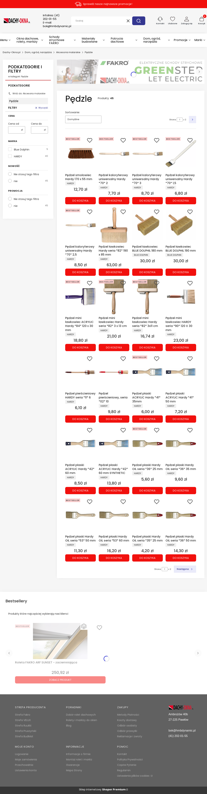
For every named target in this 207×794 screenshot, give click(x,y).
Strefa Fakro (22, 715)
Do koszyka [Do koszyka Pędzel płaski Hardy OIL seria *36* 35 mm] (181, 490)
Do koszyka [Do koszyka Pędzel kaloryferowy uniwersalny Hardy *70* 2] (114, 200)
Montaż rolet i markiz (79, 759)
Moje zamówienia (26, 759)
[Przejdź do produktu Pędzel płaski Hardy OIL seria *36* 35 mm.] (181, 444)
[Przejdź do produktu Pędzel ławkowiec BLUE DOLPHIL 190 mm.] (181, 225)
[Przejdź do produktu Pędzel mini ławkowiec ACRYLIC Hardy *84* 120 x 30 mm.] (80, 297)
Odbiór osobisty (127, 725)
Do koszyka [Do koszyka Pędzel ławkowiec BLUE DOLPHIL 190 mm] (181, 272)
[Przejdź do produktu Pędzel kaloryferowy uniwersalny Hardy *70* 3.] (147, 154)
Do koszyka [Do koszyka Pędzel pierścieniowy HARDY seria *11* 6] (80, 419)
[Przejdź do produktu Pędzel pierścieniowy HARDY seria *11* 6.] (80, 372)
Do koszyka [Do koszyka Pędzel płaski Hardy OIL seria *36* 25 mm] (147, 490)
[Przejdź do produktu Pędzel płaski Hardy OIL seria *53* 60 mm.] (114, 515)
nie (16, 181)
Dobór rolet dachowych (81, 715)
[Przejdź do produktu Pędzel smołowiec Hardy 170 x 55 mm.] (80, 154)
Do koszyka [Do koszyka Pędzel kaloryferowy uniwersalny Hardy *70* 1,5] (181, 200)
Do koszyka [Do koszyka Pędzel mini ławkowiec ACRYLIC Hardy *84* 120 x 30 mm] (80, 347)
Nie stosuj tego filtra (26, 174)
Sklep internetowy (102, 789)
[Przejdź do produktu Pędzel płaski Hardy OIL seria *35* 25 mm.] (147, 515)
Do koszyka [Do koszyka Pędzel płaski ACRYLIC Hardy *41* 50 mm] (181, 419)
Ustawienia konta (26, 770)
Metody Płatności (128, 715)
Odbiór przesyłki (127, 731)
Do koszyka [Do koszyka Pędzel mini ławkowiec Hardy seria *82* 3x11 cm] (147, 347)
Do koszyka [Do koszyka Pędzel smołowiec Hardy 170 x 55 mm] (80, 200)
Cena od (13, 124)
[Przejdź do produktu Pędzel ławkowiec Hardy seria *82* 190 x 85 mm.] (114, 225)
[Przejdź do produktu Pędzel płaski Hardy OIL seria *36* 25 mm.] (147, 444)
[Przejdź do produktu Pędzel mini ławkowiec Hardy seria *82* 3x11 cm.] (147, 297)
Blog (68, 725)
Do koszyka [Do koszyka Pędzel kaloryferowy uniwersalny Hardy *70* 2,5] (80, 272)
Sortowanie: (72, 112)
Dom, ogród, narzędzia (38, 52)
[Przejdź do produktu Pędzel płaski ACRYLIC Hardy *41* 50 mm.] (181, 372)
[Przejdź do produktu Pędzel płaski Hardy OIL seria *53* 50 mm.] (80, 515)
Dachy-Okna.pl (11, 52)
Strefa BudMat (24, 736)
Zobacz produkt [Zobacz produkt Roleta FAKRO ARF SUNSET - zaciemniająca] (60, 680)
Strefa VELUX (23, 720)
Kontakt (122, 754)
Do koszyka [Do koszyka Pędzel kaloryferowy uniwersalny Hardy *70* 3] (147, 200)
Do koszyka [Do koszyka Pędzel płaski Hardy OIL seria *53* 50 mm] (80, 558)
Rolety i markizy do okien (81, 720)
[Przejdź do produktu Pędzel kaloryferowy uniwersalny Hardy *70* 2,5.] (80, 225)
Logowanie (21, 754)
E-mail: (57, 24)
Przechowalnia (24, 765)
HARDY (18, 156)
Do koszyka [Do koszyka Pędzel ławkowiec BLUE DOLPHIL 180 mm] (147, 272)
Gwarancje (73, 765)
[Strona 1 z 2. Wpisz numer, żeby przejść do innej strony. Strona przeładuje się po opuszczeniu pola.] (180, 120)
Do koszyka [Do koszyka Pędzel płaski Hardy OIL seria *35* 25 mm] (147, 558)
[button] (138, 20)
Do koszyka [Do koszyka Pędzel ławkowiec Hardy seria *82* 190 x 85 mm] (114, 272)
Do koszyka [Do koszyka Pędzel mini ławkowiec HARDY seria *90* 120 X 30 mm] (181, 347)
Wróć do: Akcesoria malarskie (26, 93)
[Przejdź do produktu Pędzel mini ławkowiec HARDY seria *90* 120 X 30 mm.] (181, 297)
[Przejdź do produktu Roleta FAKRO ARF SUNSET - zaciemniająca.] (60, 641)
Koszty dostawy (127, 720)
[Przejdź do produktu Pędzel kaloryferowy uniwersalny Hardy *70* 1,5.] (181, 154)
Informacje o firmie (78, 754)
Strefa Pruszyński (25, 731)
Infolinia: (51, 17)
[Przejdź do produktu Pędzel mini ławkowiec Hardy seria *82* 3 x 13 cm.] (114, 297)
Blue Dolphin (21, 149)
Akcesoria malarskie (68, 52)
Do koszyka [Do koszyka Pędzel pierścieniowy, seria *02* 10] (114, 419)
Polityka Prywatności (130, 759)
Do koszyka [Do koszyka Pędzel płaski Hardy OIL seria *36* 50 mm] (181, 558)
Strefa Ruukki (23, 725)
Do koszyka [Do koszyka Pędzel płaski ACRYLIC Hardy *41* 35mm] (147, 419)
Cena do (36, 124)
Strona (172, 119)
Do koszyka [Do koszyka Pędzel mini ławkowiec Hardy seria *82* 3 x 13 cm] (114, 347)
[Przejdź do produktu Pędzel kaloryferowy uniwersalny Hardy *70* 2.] (114, 154)
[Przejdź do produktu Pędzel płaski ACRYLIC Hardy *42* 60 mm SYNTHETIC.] (114, 444)
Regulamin (124, 770)
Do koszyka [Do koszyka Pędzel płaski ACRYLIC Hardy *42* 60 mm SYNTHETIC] (114, 490)
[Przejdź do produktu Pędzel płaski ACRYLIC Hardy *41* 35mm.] (147, 372)
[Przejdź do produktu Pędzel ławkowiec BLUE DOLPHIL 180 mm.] (147, 225)
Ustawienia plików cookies (133, 776)
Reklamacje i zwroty (129, 736)
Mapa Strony (74, 770)
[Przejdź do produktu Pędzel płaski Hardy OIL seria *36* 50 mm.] (181, 515)
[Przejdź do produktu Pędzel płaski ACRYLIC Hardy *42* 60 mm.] (80, 444)
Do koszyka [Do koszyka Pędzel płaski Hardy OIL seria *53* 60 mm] (114, 558)
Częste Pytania (126, 765)
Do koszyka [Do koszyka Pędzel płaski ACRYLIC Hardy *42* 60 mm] (80, 490)
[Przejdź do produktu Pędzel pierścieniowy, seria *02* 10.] (114, 372)
